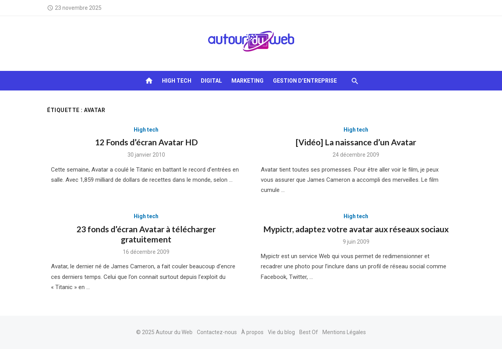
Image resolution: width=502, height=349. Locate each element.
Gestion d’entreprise (305, 81)
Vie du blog (281, 332)
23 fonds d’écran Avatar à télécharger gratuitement (146, 234)
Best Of (308, 332)
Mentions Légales (344, 332)
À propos (252, 332)
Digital (211, 81)
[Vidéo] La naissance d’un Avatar (356, 142)
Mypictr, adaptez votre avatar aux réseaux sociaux (356, 229)
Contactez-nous (217, 332)
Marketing (247, 81)
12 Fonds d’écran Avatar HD (146, 142)
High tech (176, 81)
